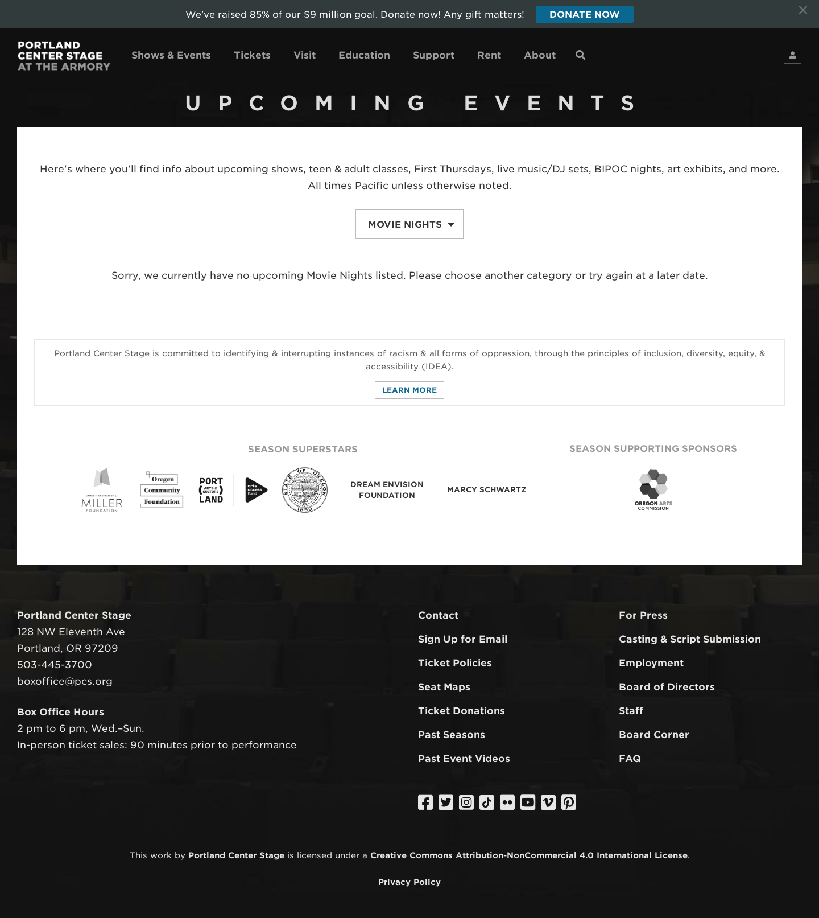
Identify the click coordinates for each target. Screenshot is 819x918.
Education (364, 55)
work (161, 856)
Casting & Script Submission (690, 639)
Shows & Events (171, 55)
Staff (631, 711)
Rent (489, 55)
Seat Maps (444, 687)
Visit (304, 55)
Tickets (252, 55)
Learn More (409, 390)
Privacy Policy (409, 882)
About (540, 55)
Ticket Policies (455, 663)
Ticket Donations (461, 711)
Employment (651, 663)
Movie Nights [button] (411, 224)
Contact (438, 615)
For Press (643, 615)
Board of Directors (667, 687)
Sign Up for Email (462, 639)
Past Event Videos (464, 758)
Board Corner (654, 734)
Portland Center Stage (236, 856)
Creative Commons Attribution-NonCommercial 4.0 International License (529, 856)
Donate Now (584, 14)
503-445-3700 (54, 664)
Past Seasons (451, 734)
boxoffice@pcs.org (65, 681)
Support (433, 55)
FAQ (630, 758)
